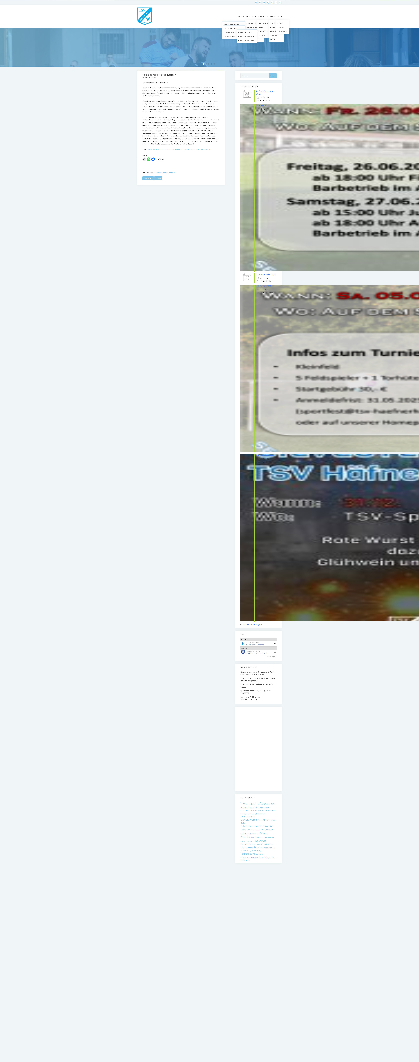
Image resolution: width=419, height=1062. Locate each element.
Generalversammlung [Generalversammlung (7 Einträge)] (254, 819)
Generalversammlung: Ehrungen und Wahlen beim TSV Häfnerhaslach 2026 (258, 673)
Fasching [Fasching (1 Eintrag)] (243, 814)
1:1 (275, 643)
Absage (158, 178)
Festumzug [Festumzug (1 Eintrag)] (252, 814)
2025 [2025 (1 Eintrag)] (246, 807)
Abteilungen (250, 16)
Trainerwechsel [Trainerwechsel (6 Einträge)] (249, 847)
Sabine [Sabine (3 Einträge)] (243, 833)
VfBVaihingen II (250, 653)
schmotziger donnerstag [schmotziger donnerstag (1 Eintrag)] (267, 837)
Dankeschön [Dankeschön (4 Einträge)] (256, 810)
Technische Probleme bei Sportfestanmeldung (250, 698)
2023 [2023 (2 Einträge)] (242, 808)
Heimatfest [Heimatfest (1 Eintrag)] (272, 820)
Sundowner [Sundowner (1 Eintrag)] (258, 844)
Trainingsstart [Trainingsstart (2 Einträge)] (265, 848)
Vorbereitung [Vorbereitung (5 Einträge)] (248, 853)
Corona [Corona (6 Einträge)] (244, 810)
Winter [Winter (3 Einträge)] (243, 860)
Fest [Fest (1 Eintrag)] (247, 814)
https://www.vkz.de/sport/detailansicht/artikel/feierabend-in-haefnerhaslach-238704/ (179, 149)
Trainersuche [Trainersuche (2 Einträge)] (267, 844)
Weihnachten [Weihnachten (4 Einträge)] (247, 857)
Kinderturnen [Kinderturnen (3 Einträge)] (266, 830)
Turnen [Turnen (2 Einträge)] (243, 851)
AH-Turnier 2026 (263, 286)
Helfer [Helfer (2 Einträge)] (242, 823)
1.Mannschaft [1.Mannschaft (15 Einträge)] (251, 804)
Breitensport (262, 16)
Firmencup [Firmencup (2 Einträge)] (260, 814)
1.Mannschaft (160, 172)
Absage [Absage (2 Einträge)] (251, 808)
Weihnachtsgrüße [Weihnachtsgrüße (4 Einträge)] (264, 857)
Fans (279, 16)
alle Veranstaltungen (252, 625)
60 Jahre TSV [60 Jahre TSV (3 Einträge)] (268, 804)
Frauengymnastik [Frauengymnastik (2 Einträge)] (247, 816)
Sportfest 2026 (262, 105)
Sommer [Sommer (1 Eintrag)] (252, 841)
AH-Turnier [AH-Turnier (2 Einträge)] (258, 808)
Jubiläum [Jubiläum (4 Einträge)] (245, 829)
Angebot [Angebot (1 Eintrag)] (266, 807)
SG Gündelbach (250, 644)
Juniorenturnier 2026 (265, 275)
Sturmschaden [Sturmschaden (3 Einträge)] (247, 844)
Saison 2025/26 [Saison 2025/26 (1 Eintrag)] (255, 837)
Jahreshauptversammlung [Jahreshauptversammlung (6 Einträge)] (257, 826)
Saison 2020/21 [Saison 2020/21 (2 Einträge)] (253, 834)
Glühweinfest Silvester (266, 455)
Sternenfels (260, 644)
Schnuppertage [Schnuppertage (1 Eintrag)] (244, 841)
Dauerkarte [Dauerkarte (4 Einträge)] (269, 810)
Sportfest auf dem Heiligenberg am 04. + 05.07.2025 (256, 692)
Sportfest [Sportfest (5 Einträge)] (260, 840)
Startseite (241, 16)
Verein (272, 16)
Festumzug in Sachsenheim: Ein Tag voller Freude (256, 686)
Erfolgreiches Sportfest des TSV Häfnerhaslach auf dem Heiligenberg (258, 679)
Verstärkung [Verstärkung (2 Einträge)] (256, 851)
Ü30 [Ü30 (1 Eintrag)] (248, 860)
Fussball (172, 172)
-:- (275, 652)
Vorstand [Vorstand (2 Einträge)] (259, 854)
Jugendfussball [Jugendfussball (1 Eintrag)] (255, 830)
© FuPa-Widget (271, 656)
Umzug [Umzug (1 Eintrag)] (249, 851)
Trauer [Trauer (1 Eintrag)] (273, 848)
